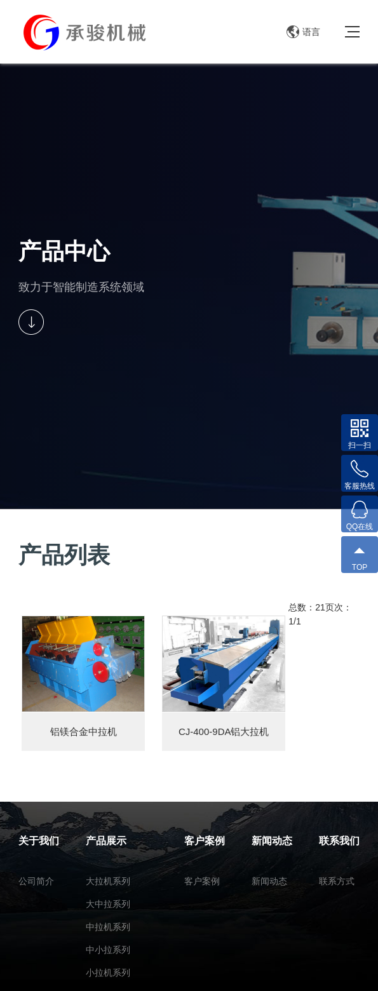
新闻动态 (272, 840)
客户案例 (204, 840)
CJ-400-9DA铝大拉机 (224, 731)
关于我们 (38, 840)
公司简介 (36, 881)
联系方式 (336, 881)
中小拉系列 (108, 950)
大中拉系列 (108, 904)
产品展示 (106, 840)
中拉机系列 (108, 927)
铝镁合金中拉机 (83, 731)
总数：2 (304, 607)
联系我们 (339, 840)
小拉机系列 (108, 972)
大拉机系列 (108, 881)
